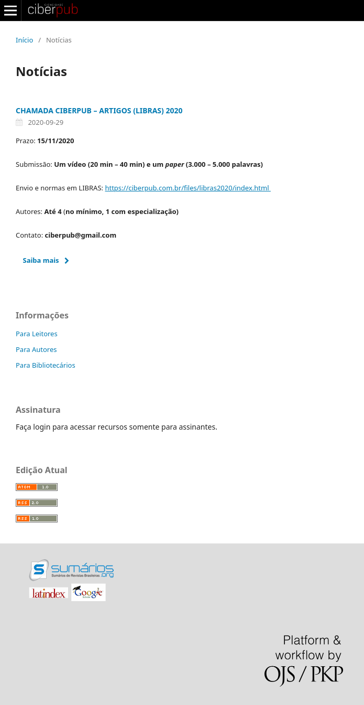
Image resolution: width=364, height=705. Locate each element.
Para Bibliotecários (45, 365)
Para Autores (36, 349)
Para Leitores (37, 333)
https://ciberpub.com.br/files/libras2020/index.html (187, 188)
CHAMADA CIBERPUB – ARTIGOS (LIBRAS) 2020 (99, 110)
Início (24, 40)
